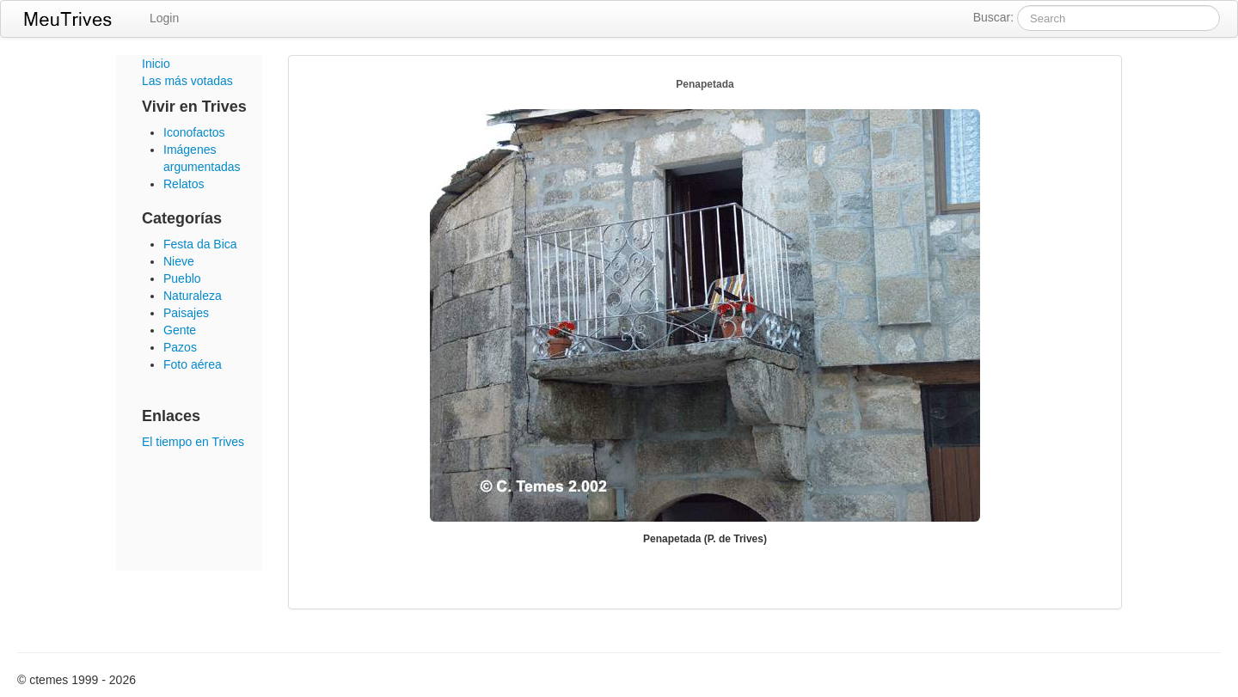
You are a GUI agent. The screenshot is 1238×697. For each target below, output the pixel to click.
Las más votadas (187, 81)
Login (164, 18)
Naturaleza (192, 296)
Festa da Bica (200, 244)
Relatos (183, 184)
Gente (179, 330)
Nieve (178, 261)
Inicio (156, 63)
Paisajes (186, 313)
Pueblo (182, 278)
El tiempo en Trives (193, 442)
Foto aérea (192, 364)
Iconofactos (194, 132)
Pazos (180, 347)
